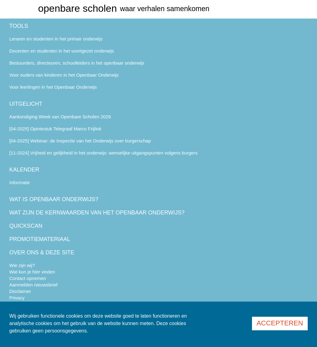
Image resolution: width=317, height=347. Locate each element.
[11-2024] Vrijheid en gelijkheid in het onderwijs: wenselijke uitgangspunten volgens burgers (103, 152)
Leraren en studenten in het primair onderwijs (55, 38)
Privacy (16, 297)
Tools (18, 26)
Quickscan (25, 226)
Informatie (19, 182)
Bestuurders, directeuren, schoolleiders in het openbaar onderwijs (76, 63)
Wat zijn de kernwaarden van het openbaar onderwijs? (97, 212)
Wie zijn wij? (22, 265)
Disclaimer (20, 291)
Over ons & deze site (41, 252)
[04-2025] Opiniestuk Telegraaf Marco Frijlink (55, 128)
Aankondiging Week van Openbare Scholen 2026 (60, 116)
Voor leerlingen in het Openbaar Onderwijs (53, 87)
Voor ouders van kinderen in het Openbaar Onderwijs (64, 75)
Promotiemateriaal (39, 239)
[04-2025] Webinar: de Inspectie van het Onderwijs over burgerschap (80, 140)
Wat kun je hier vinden (32, 271)
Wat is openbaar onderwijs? (53, 199)
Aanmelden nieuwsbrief (33, 284)
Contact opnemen (27, 278)
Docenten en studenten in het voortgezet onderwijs (61, 50)
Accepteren (280, 323)
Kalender (24, 170)
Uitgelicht (25, 104)
